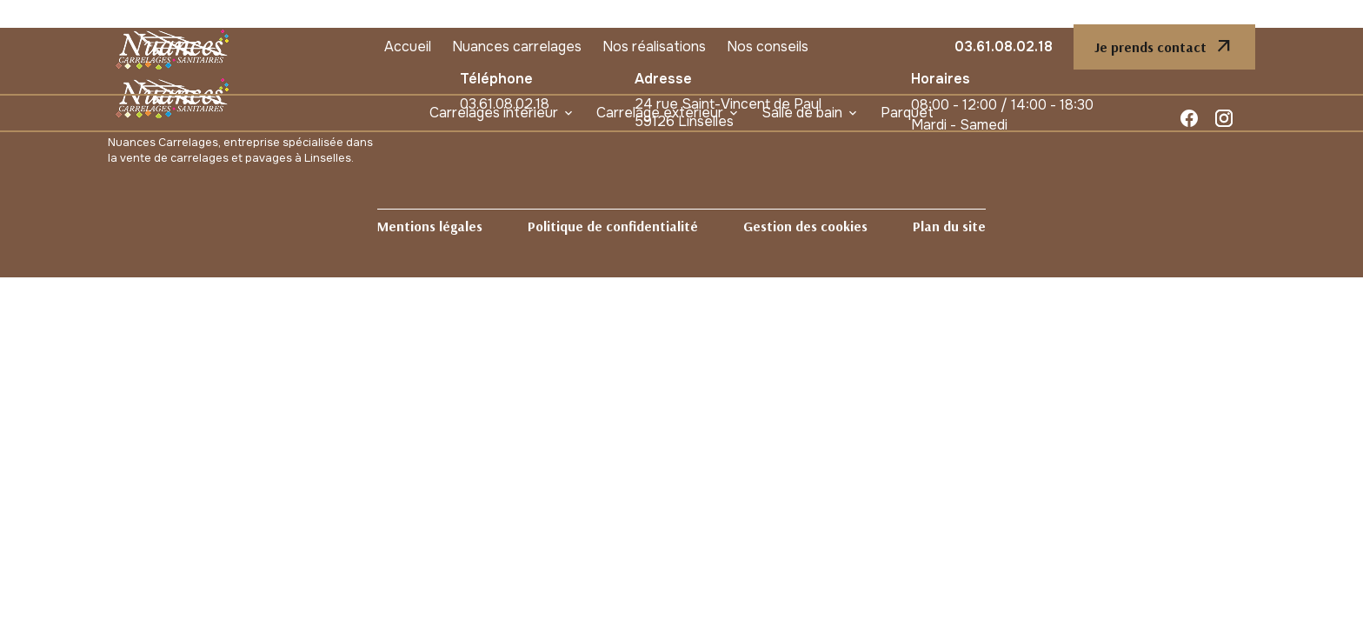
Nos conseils (767, 46)
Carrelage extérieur (659, 112)
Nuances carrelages (517, 46)
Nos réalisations (654, 46)
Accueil (407, 46)
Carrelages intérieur (493, 112)
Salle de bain (801, 112)
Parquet (907, 112)
